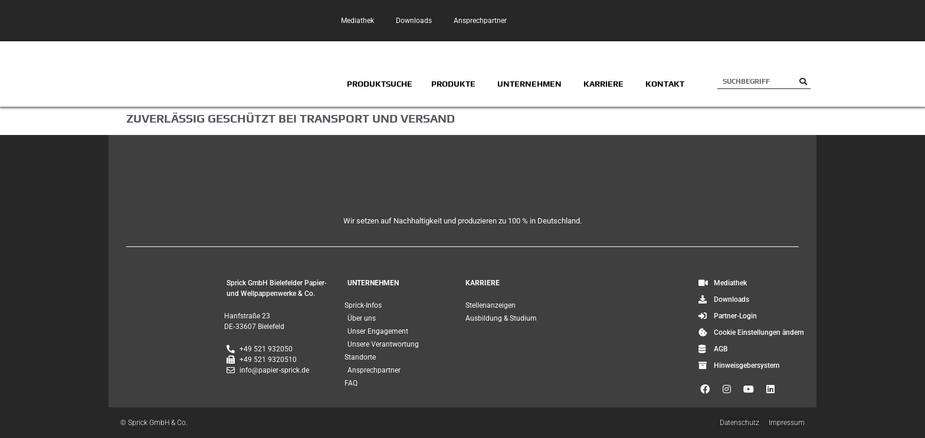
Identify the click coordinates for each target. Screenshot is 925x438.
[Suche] (803, 81)
